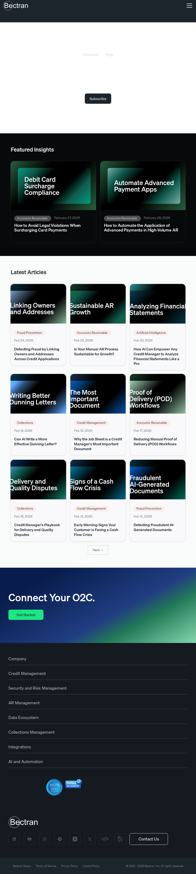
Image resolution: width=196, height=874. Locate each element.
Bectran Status (22, 866)
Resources (91, 54)
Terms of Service (46, 866)
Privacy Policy (69, 866)
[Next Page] (98, 550)
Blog (109, 54)
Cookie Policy (91, 866)
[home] (16, 5)
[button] (188, 5)
